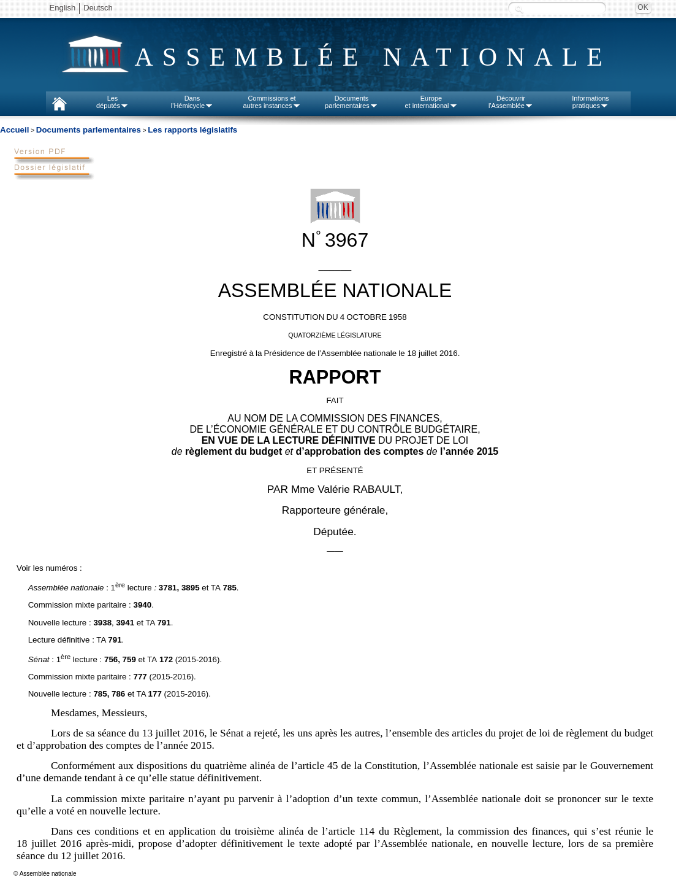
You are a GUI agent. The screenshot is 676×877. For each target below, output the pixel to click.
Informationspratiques (590, 102)
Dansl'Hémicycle (192, 102)
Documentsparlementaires (351, 102)
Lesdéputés (112, 102)
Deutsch (98, 7)
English (63, 7)
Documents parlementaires (88, 129)
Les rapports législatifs (192, 129)
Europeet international (430, 102)
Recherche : (519, 9)
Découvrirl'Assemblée (510, 102)
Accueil (14, 129)
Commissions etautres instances (271, 102)
